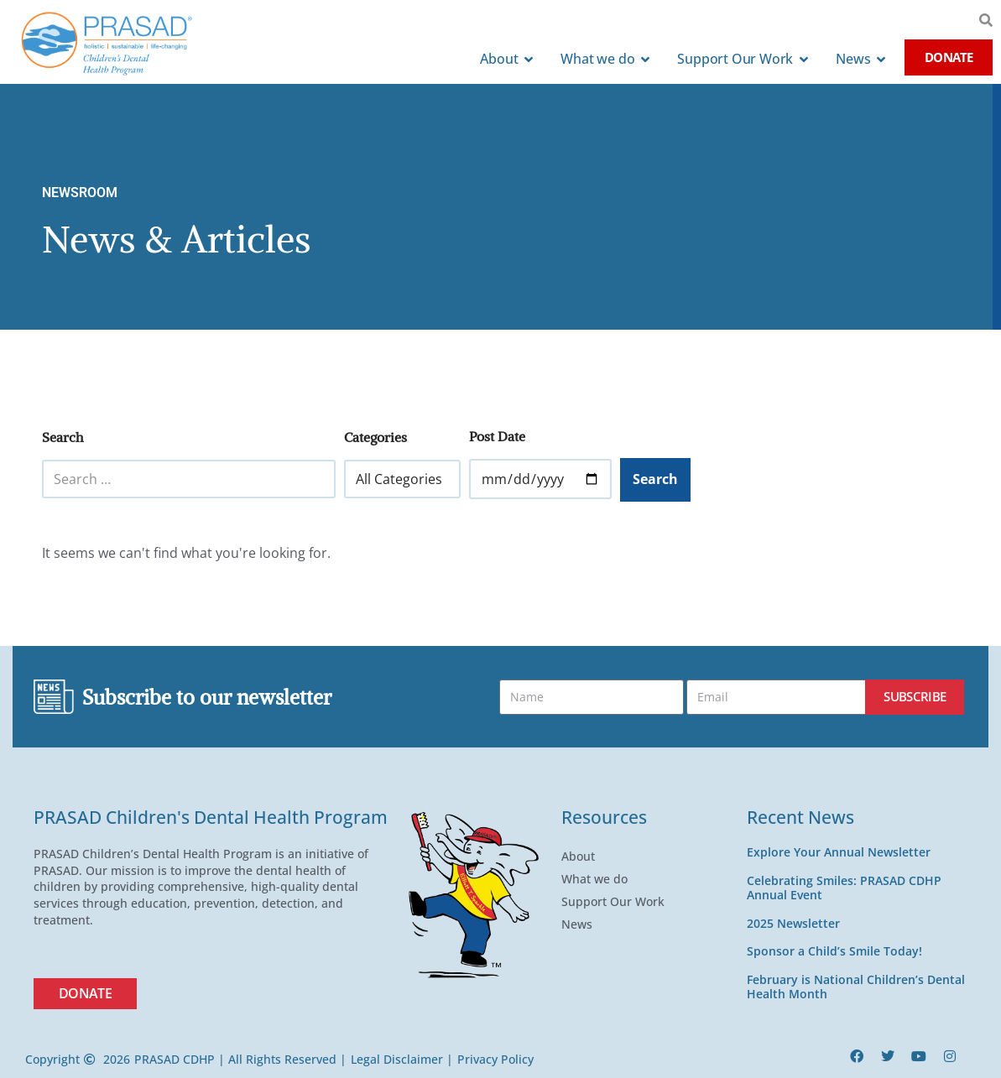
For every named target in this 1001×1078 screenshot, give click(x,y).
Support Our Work (617, 901)
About (582, 856)
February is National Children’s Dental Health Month (856, 986)
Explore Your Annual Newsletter (839, 852)
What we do (598, 879)
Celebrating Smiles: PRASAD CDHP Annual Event (844, 887)
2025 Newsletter (793, 923)
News (581, 924)
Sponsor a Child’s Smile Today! (834, 951)
